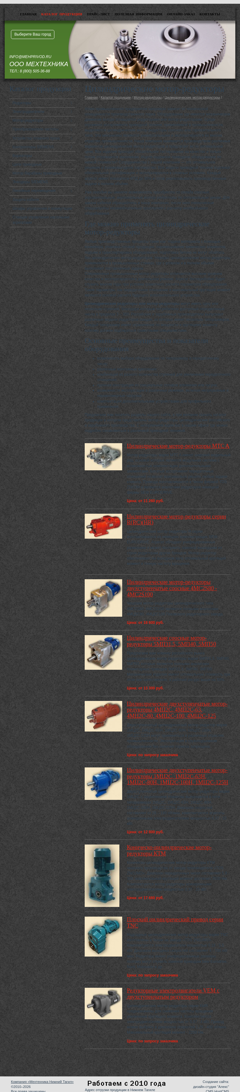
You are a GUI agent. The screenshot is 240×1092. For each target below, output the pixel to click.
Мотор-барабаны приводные (37, 173)
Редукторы (21, 103)
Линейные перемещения (34, 191)
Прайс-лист (98, 14)
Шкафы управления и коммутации (42, 208)
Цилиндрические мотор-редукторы (192, 97)
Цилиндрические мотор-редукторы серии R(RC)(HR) (176, 519)
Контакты (210, 14)
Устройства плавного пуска (36, 138)
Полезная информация (138, 14)
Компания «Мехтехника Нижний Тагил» (42, 1082)
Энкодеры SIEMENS (30, 182)
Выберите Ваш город (32, 34)
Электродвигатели (28, 112)
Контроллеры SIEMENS (33, 147)
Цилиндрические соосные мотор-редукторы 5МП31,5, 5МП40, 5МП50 (171, 641)
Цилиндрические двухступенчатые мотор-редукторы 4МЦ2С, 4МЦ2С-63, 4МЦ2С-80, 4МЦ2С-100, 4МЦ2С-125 (177, 710)
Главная (28, 14)
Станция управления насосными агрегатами (40, 220)
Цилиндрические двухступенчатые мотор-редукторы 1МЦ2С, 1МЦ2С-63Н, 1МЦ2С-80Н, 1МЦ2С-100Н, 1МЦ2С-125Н (177, 776)
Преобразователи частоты (35, 129)
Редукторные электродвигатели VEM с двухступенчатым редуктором (173, 993)
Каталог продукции (61, 14)
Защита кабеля (25, 200)
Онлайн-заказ (181, 14)
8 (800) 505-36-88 (35, 71)
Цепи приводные (27, 164)
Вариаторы (22, 156)
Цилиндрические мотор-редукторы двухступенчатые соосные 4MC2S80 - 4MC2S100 (172, 588)
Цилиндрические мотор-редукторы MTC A (178, 446)
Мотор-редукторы (27, 120)
